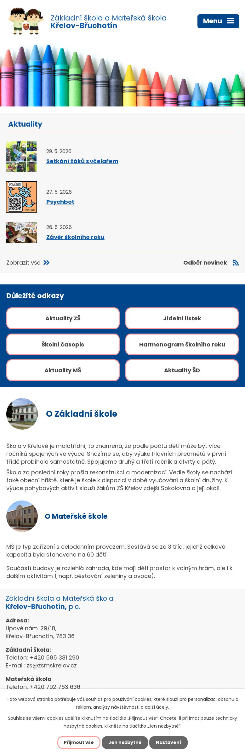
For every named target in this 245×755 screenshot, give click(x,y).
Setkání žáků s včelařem (82, 161)
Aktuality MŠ (62, 370)
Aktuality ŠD (182, 370)
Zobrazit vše (23, 262)
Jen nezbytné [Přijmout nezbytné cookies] (124, 742)
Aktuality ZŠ (63, 318)
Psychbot (60, 202)
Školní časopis (63, 344)
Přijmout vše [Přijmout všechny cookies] (79, 742)
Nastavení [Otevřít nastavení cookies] (168, 742)
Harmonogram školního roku (182, 344)
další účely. (157, 707)
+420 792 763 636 (55, 687)
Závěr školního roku (75, 237)
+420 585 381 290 (54, 657)
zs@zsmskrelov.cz (51, 665)
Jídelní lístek (182, 318)
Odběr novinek (205, 262)
